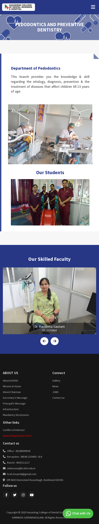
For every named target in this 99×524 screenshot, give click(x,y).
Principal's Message (14, 403)
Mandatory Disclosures (16, 415)
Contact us (58, 397)
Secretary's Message (15, 397)
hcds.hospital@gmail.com (21, 474)
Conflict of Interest (13, 430)
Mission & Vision (12, 386)
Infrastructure (11, 409)
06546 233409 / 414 (31, 456)
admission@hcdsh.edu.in (21, 468)
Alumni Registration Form (17, 435)
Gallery (56, 380)
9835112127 (23, 462)
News (55, 386)
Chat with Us (77, 513)
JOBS (55, 392)
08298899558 (23, 451)
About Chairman (12, 392)
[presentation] (44, 341)
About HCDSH (10, 380)
